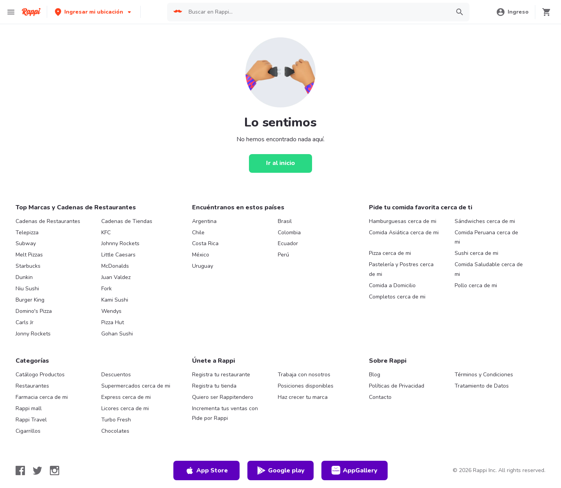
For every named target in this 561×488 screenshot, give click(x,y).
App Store (206, 470)
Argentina (204, 221)
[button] (93, 12)
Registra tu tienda (214, 386)
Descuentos (116, 374)
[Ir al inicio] (280, 163)
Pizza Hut (112, 322)
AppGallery (355, 470)
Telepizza (27, 232)
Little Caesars (118, 254)
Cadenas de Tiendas (126, 221)
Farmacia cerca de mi (42, 397)
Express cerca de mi (126, 397)
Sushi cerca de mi (476, 253)
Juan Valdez (116, 277)
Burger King (30, 300)
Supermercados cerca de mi (135, 386)
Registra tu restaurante (221, 374)
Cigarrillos (28, 431)
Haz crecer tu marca (303, 397)
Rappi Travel (31, 419)
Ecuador (288, 243)
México (200, 254)
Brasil (285, 221)
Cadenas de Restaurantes (48, 221)
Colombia (289, 232)
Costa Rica (205, 243)
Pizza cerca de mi (390, 253)
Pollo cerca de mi (476, 285)
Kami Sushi (114, 300)
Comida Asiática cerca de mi (404, 232)
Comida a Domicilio (392, 285)
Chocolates (115, 431)
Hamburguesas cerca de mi (402, 221)
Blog (374, 374)
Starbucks (28, 266)
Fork (106, 288)
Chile (198, 232)
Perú (283, 254)
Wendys (111, 311)
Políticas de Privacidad (396, 386)
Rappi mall (29, 408)
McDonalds (115, 266)
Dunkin (24, 277)
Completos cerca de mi (397, 296)
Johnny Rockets (120, 243)
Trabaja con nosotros (304, 374)
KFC (106, 232)
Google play (281, 470)
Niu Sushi (27, 288)
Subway (26, 243)
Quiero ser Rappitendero (222, 397)
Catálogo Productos (40, 374)
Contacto (380, 397)
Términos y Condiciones (484, 374)
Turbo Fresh (116, 419)
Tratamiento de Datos (482, 386)
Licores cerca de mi (125, 408)
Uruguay (202, 266)
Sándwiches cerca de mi (485, 221)
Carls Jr (25, 322)
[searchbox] (317, 12)
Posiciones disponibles (305, 386)
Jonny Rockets (33, 333)
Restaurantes (32, 386)
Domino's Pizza (34, 311)
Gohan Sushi (117, 333)
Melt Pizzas (29, 254)
